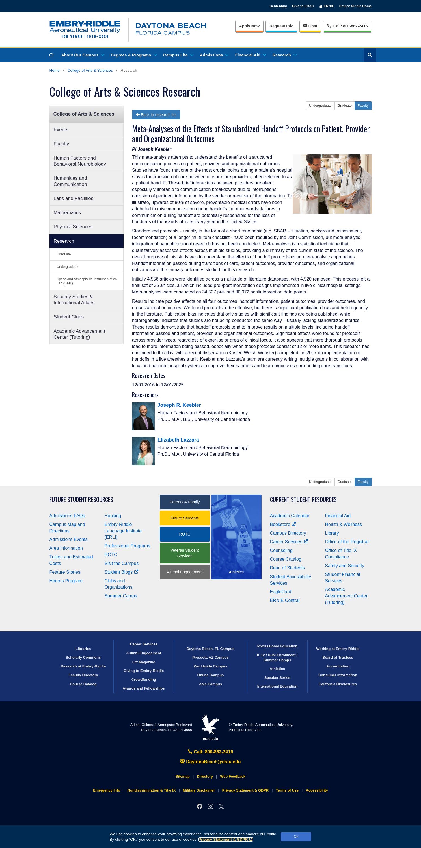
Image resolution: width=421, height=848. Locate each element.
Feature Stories (64, 572)
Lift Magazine (143, 662)
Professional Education (277, 646)
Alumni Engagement (184, 572)
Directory (205, 776)
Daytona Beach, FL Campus (210, 649)
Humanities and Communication (70, 181)
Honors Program (66, 581)
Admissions (214, 55)
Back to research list (156, 114)
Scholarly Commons (83, 657)
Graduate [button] (345, 106)
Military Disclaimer (199, 790)
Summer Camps (121, 595)
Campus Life (178, 55)
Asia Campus (210, 684)
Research (284, 55)
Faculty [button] (363, 106)
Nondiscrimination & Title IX (152, 790)
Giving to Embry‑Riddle (144, 671)
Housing (113, 515)
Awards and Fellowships (144, 688)
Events (61, 129)
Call (347, 25)
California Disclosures (338, 684)
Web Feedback (232, 776)
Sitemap (183, 776)
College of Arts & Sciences (90, 70)
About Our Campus (82, 55)
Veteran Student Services (184, 553)
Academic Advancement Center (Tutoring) (79, 334)
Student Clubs (69, 316)
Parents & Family (185, 502)
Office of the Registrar (347, 541)
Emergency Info (106, 790)
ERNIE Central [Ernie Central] (285, 600)
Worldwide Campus (210, 666)
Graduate (64, 254)
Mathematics (67, 212)
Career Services (289, 541)
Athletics (277, 669)
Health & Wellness (343, 524)
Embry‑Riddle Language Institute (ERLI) (123, 531)
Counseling (281, 550)
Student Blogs (122, 572)
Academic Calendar (290, 515)
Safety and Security (344, 565)
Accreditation (337, 666)
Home (54, 70)
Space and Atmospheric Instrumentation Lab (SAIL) (87, 281)
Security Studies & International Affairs (74, 299)
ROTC (111, 554)
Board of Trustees (337, 657)
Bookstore (283, 524)
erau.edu (211, 727)
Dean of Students (287, 568)
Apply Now (249, 26)
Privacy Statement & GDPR (225, 839)
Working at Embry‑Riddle (337, 649)
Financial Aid (250, 55)
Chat (310, 26)
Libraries (83, 649)
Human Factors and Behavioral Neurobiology (80, 161)
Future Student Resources (81, 499)
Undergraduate (68, 267)
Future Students (184, 518)
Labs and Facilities (74, 198)
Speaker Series (277, 677)
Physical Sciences (73, 226)
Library (332, 533)
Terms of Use (287, 790)
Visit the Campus (122, 563)
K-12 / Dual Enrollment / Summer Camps (277, 657)
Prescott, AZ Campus (210, 657)
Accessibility (317, 790)
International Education (277, 686)
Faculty (61, 144)
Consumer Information (337, 675)
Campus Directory (288, 533)
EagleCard (281, 591)
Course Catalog (285, 559)
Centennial (278, 6)
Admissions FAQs (67, 515)
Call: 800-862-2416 (210, 751)
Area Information (66, 548)
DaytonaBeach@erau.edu (210, 761)
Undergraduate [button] (320, 106)
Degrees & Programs (133, 55)
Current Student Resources (303, 499)
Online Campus (210, 675)
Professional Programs (127, 545)
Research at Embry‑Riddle (83, 666)
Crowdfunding (143, 679)
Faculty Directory (83, 675)
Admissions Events (68, 539)
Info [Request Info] (281, 26)
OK (296, 837)
